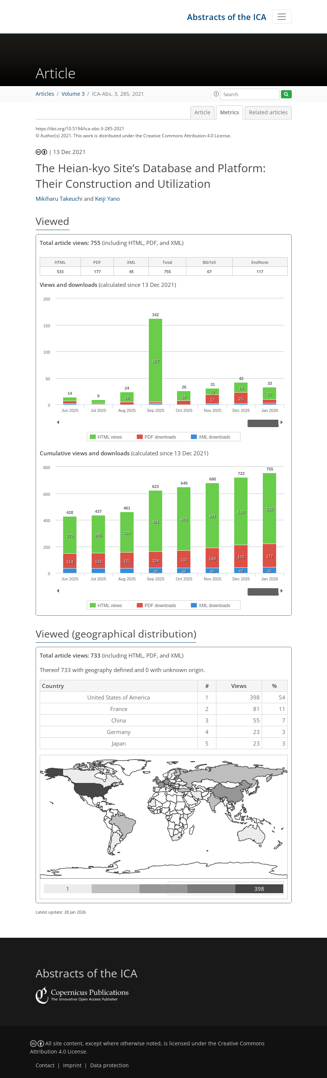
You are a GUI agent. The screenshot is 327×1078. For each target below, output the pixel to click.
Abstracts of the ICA (226, 16)
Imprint (72, 1065)
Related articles (268, 112)
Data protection (109, 1065)
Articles (45, 94)
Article (202, 112)
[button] (216, 94)
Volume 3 (73, 94)
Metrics (229, 112)
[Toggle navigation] (282, 17)
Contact (45, 1065)
